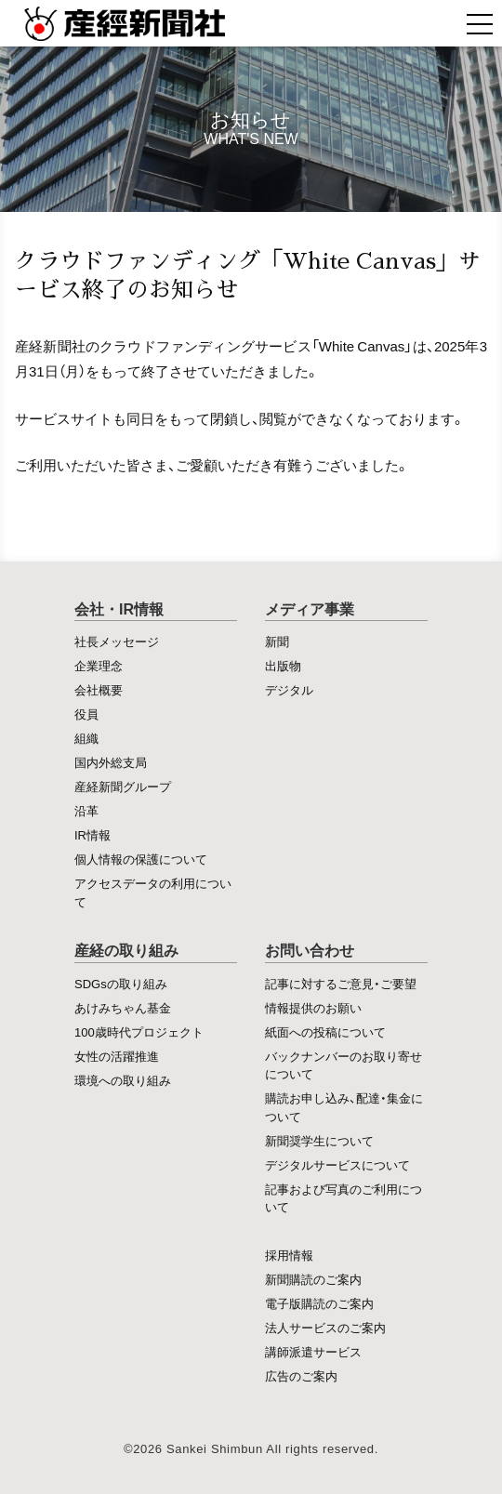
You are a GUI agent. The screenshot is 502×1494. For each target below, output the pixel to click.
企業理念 (98, 665)
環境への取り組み (122, 1080)
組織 (86, 738)
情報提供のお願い (313, 1007)
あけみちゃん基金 (122, 1007)
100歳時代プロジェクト (139, 1031)
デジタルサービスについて (337, 1164)
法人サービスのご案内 (325, 1327)
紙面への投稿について (325, 1031)
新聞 (277, 641)
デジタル (289, 689)
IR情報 (92, 834)
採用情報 (289, 1254)
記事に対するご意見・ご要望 (340, 983)
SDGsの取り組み (120, 983)
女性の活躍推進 (116, 1055)
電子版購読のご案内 (319, 1303)
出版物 (283, 665)
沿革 (86, 810)
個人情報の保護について (140, 858)
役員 (86, 713)
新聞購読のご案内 (313, 1279)
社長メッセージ (116, 641)
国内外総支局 (110, 762)
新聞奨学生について (319, 1140)
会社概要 (98, 689)
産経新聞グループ (122, 786)
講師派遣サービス (313, 1351)
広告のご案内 (301, 1375)
